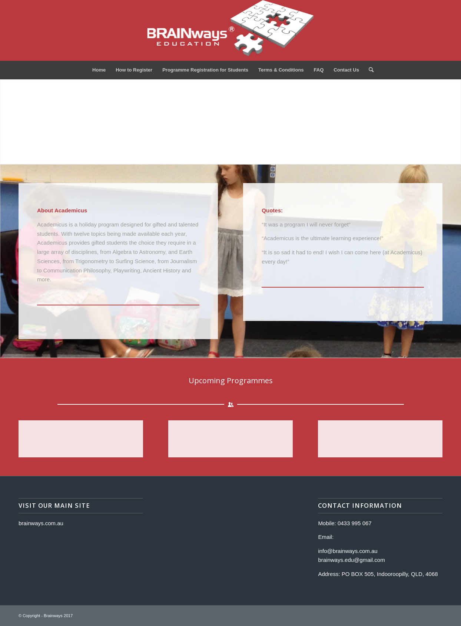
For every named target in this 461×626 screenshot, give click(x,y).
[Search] (369, 70)
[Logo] (230, 30)
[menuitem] (98, 70)
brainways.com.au (41, 523)
